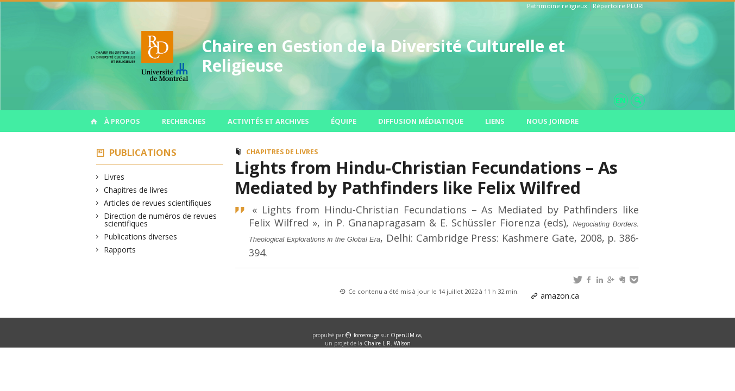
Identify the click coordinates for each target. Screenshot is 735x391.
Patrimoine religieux (557, 6)
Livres (114, 177)
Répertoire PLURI (618, 6)
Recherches (184, 121)
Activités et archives (268, 121)
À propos (122, 121)
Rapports (120, 249)
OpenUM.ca (406, 335)
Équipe (343, 121)
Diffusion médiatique (420, 121)
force (366, 335)
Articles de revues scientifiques (157, 203)
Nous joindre (552, 121)
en (620, 100)
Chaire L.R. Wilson (387, 343)
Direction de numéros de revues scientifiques (160, 220)
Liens (495, 121)
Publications (143, 152)
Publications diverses (140, 236)
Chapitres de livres (136, 190)
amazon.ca (560, 296)
